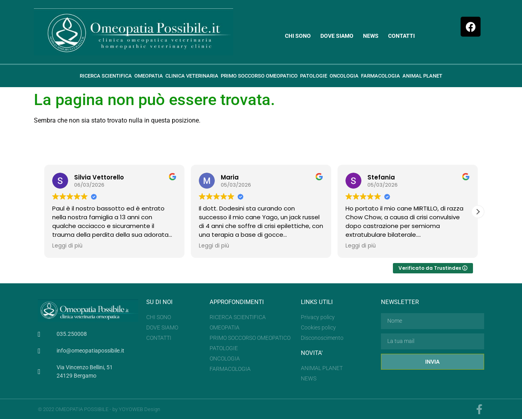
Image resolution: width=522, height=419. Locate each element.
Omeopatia (148, 76)
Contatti (401, 36)
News (371, 36)
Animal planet (422, 76)
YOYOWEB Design (139, 409)
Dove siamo (336, 36)
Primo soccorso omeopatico (259, 76)
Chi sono (298, 36)
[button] (478, 212)
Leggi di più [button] (67, 245)
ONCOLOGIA (344, 76)
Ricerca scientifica (106, 76)
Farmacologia (380, 76)
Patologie (313, 76)
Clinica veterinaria (191, 76)
